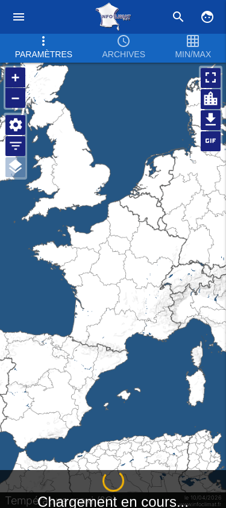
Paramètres (43, 46)
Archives (123, 46)
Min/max (193, 46)
